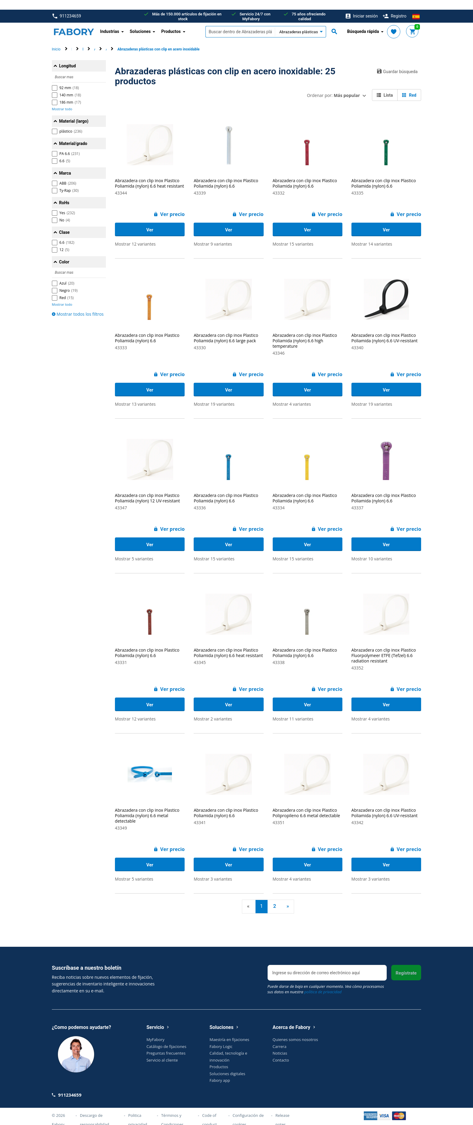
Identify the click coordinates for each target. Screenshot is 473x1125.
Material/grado (73, 133)
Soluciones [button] (140, 21)
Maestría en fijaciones (229, 1030)
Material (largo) (73, 111)
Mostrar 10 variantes (371, 549)
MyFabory (155, 1030)
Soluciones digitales (227, 1063)
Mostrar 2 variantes (213, 709)
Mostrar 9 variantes (213, 234)
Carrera (280, 1036)
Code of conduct (209, 1110)
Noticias (280, 1043)
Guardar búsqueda (397, 62)
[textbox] (240, 22)
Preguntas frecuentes (165, 1043)
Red (409, 85)
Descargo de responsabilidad (94, 1110)
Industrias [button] (109, 21)
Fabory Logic (220, 1036)
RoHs (64, 193)
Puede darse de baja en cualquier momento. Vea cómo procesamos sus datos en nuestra (326, 979)
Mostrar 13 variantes (135, 394)
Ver (149, 220)
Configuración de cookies (248, 1110)
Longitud (67, 56)
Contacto (281, 1050)
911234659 (66, 6)
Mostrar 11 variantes (293, 709)
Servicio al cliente (162, 1050)
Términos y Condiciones (172, 1110)
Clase (64, 222)
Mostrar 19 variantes (214, 394)
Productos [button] (171, 21)
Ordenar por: (333, 86)
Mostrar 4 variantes (292, 394)
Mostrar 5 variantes (134, 549)
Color (64, 252)
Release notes (282, 1110)
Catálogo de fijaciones (166, 1036)
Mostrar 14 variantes (371, 234)
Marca (65, 163)
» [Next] (288, 896)
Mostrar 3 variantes (213, 869)
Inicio (56, 39)
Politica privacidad (137, 1110)
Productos (218, 1057)
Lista (385, 85)
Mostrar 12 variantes (135, 234)
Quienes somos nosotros (295, 1030)
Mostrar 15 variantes (293, 234)
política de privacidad (323, 982)
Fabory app (219, 1070)
